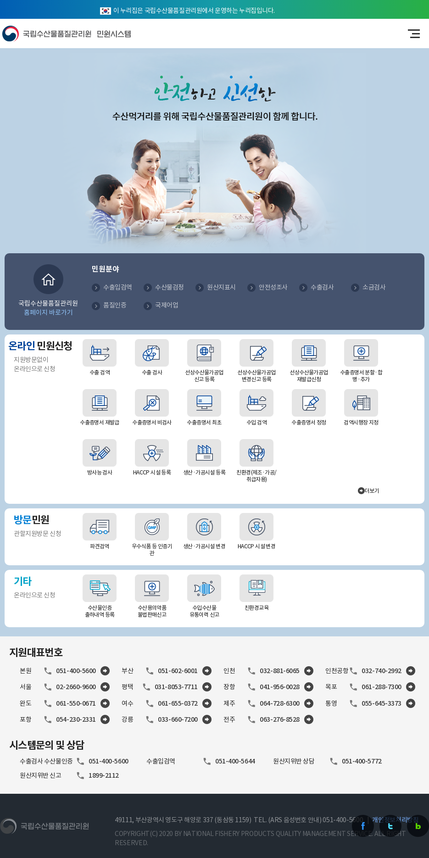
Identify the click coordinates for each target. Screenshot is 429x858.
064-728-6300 (280, 703)
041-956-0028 (280, 687)
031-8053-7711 (176, 687)
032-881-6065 (280, 671)
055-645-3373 (381, 703)
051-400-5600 (76, 671)
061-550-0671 (76, 703)
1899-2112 (104, 775)
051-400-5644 (235, 761)
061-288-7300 (381, 687)
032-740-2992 (381, 671)
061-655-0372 (178, 703)
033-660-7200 (178, 719)
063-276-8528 (280, 719)
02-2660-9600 (76, 687)
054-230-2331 (76, 719)
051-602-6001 (178, 671)
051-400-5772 (362, 761)
